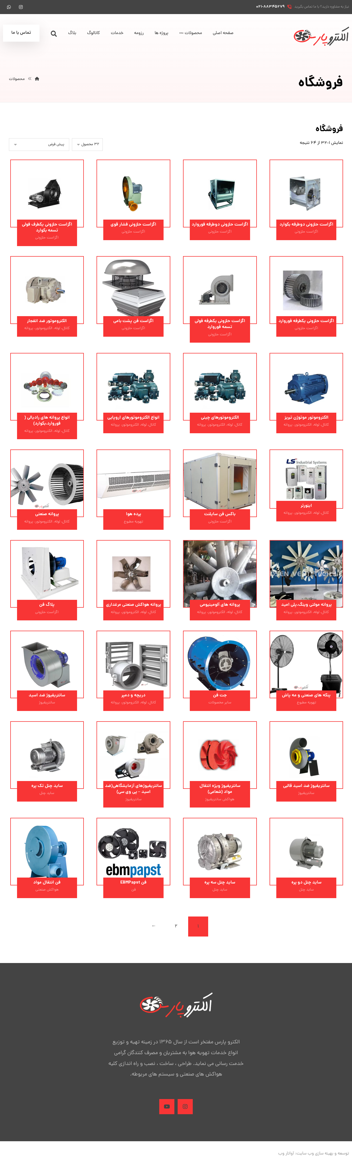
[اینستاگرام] (20, 7)
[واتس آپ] (9, 7)
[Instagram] (185, 1107)
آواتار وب (286, 1154)
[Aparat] (166, 1107)
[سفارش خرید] (39, 144)
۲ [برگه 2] (176, 927)
